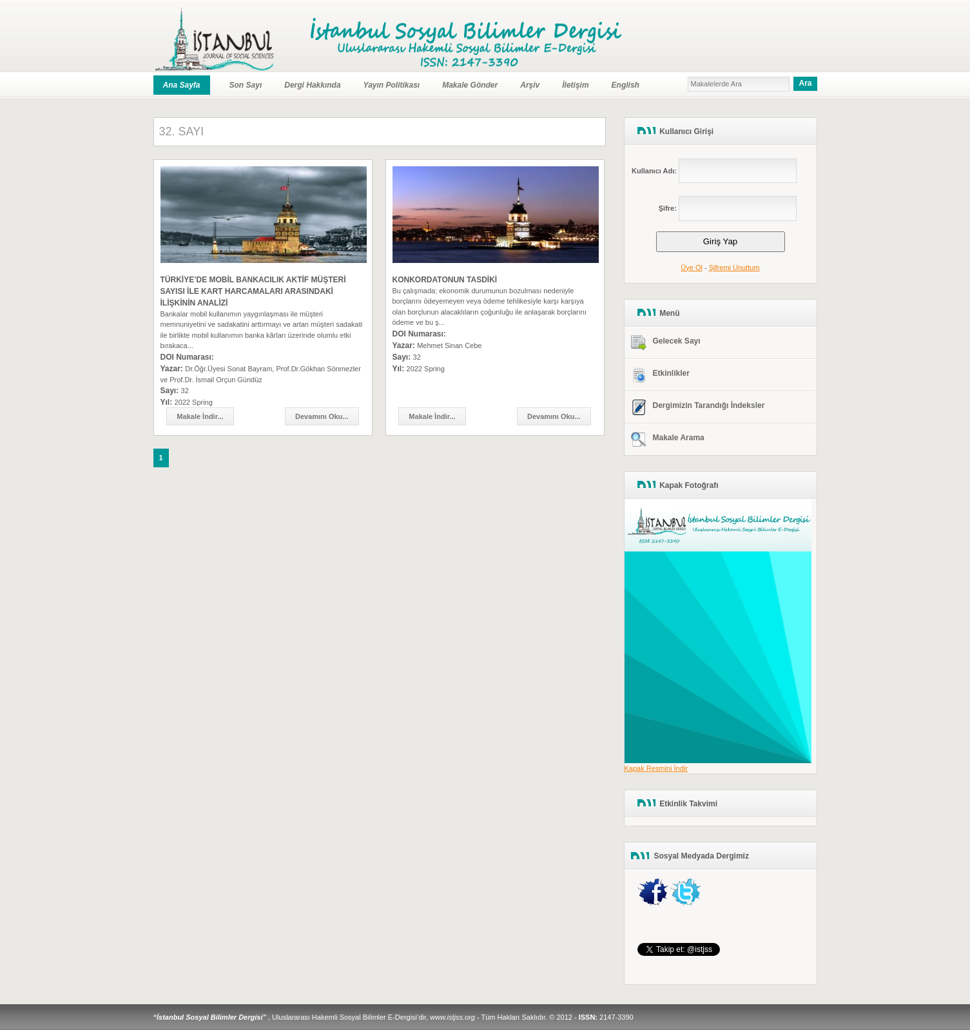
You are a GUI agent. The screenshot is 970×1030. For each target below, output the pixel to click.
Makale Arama (678, 437)
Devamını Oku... (322, 416)
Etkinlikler (671, 373)
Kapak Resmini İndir (656, 768)
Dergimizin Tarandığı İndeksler (709, 405)
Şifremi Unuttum (734, 267)
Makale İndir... (200, 416)
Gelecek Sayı (677, 340)
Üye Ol (692, 267)
